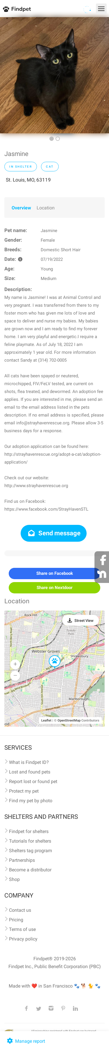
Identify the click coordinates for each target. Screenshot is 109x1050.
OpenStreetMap (69, 720)
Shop (14, 879)
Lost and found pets (29, 772)
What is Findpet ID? (29, 762)
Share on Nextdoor (54, 587)
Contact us (20, 910)
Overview (21, 208)
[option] (54, 75)
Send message (54, 533)
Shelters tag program (30, 850)
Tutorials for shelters (30, 841)
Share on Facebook (54, 573)
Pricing (16, 919)
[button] (50, 655)
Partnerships (22, 860)
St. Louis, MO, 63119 (28, 180)
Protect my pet (24, 791)
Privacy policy (23, 939)
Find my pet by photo (30, 800)
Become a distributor (30, 870)
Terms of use (22, 929)
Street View (84, 620)
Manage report (25, 1041)
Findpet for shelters (29, 831)
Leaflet (46, 720)
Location (46, 208)
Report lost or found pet (33, 781)
